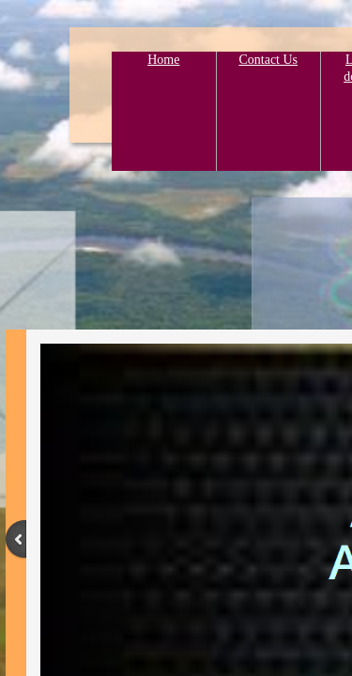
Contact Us (268, 60)
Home (163, 60)
